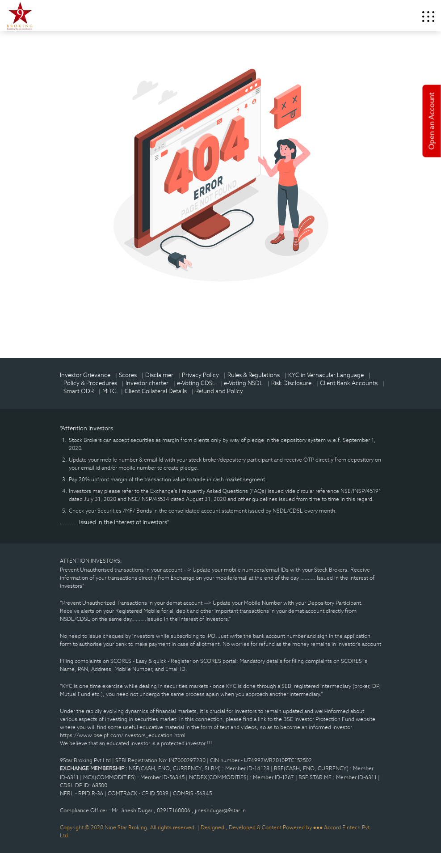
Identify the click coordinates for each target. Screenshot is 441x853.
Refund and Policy (219, 391)
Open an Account (432, 121)
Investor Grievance (85, 375)
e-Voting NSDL (243, 383)
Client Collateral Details (156, 391)
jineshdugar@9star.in (220, 810)
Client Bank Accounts (349, 383)
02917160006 (174, 810)
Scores (128, 375)
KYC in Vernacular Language (326, 375)
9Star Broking (20, 15)
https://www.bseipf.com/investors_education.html (122, 735)
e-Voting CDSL (196, 383)
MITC (109, 391)
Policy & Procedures (90, 383)
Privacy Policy (200, 375)
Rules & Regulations (253, 375)
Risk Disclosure (291, 383)
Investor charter (147, 383)
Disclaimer (159, 375)
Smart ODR (78, 391)
